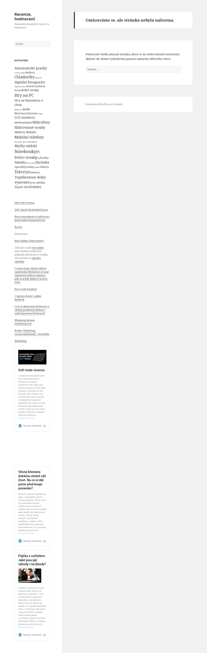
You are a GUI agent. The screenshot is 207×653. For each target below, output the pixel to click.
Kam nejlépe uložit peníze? (29, 240)
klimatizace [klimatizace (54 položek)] (19, 110)
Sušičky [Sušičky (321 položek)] (29, 167)
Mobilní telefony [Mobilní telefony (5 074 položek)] (29, 137)
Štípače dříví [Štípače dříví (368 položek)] (22, 187)
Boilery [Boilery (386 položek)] (30, 72)
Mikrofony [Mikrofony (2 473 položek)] (41, 122)
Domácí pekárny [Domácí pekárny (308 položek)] (36, 86)
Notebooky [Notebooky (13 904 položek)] (25, 151)
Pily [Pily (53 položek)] (38, 158)
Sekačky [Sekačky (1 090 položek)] (20, 162)
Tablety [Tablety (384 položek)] (44, 167)
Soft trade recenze (25, 202)
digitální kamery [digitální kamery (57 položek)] (21, 86)
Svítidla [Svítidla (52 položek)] (37, 167)
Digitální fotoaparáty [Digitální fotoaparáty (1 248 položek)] (30, 82)
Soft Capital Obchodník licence (31, 209)
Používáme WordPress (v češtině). (104, 104)
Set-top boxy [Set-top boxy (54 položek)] (30, 163)
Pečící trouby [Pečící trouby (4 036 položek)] (26, 157)
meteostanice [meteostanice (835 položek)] (23, 122)
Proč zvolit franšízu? (26, 289)
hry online (38, 247)
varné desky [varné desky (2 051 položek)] (36, 177)
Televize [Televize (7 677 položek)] (22, 171)
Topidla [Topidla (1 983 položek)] (21, 177)
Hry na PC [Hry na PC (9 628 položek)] (24, 95)
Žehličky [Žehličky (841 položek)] (35, 187)
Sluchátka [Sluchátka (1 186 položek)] (42, 162)
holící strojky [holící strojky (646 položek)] (30, 90)
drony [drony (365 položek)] (18, 90)
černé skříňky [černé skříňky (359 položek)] (37, 182)
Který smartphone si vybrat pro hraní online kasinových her (32, 218)
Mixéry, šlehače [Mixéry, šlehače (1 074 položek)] (25, 132)
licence (18, 227)
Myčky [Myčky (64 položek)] (34, 142)
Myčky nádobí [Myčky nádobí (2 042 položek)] (26, 145)
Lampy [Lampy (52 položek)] (40, 114)
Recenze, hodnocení (25, 16)
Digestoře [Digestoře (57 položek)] (38, 78)
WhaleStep (21, 341)
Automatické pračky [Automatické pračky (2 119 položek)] (31, 68)
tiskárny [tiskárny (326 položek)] (35, 172)
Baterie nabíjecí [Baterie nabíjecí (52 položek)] (20, 73)
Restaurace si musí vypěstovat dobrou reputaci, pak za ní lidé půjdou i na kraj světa (32, 277)
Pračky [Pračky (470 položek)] (44, 157)
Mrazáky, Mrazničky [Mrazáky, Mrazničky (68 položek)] (23, 142)
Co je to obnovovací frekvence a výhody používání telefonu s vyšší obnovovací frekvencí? (32, 310)
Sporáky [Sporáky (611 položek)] (20, 167)
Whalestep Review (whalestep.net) (25, 322)
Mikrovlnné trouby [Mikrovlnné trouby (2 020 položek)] (30, 127)
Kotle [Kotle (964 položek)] (26, 109)
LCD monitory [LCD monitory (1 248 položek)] (25, 117)
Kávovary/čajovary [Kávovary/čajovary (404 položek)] (26, 113)
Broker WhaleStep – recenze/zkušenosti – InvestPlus (32, 332)
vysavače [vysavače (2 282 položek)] (22, 182)
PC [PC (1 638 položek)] (38, 152)
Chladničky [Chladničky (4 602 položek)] (24, 76)
